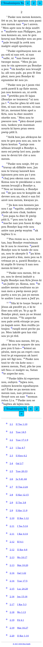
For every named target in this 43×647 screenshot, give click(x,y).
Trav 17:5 (22, 581)
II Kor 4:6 (22, 549)
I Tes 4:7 (20, 448)
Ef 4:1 (20, 542)
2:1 (11, 424)
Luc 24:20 (22, 589)
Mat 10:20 (22, 565)
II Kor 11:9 (21, 510)
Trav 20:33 (21, 471)
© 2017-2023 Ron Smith (21, 644)
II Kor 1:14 (23, 636)
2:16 (12, 596)
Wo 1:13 (21, 612)
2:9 (11, 502)
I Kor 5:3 (21, 604)
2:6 (11, 479)
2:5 (11, 471)
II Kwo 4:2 (21, 455)
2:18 (12, 612)
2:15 (12, 589)
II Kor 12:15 (22, 495)
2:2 (11, 432)
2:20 (12, 636)
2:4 (11, 463)
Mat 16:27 (22, 628)
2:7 (11, 487)
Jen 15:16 (22, 596)
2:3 (11, 448)
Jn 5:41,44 (21, 479)
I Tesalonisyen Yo (12, 3)
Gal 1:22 (21, 573)
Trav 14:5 (21, 432)
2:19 (12, 620)
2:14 (12, 573)
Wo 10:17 (22, 557)
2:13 (12, 557)
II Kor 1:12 (23, 518)
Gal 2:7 (19, 463)
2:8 (11, 495)
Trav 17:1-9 (22, 440)
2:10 (12, 518)
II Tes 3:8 (21, 502)
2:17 (12, 604)
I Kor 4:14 (22, 534)
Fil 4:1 (20, 620)
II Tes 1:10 (21, 424)
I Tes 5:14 (22, 526)
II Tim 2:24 (22, 487)
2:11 (12, 526)
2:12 (12, 542)
